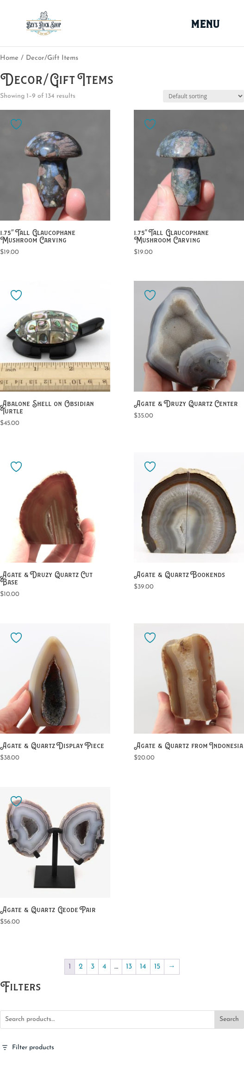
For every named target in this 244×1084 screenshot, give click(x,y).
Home (9, 58)
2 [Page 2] (81, 966)
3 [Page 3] (92, 966)
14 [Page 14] (143, 966)
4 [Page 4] (104, 966)
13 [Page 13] (129, 966)
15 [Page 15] (157, 966)
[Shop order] (203, 96)
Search (229, 1019)
